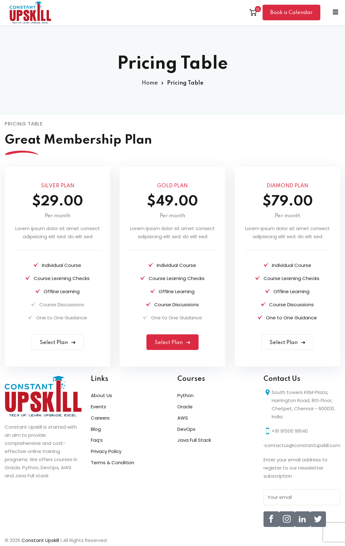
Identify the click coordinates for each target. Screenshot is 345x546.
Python (185, 395)
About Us (101, 395)
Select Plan (58, 342)
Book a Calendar (291, 12)
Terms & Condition (112, 462)
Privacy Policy (106, 451)
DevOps (186, 429)
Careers (100, 418)
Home (150, 83)
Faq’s (97, 440)
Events (98, 406)
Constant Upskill (41, 540)
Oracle (185, 406)
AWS (182, 418)
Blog (96, 429)
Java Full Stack (194, 440)
